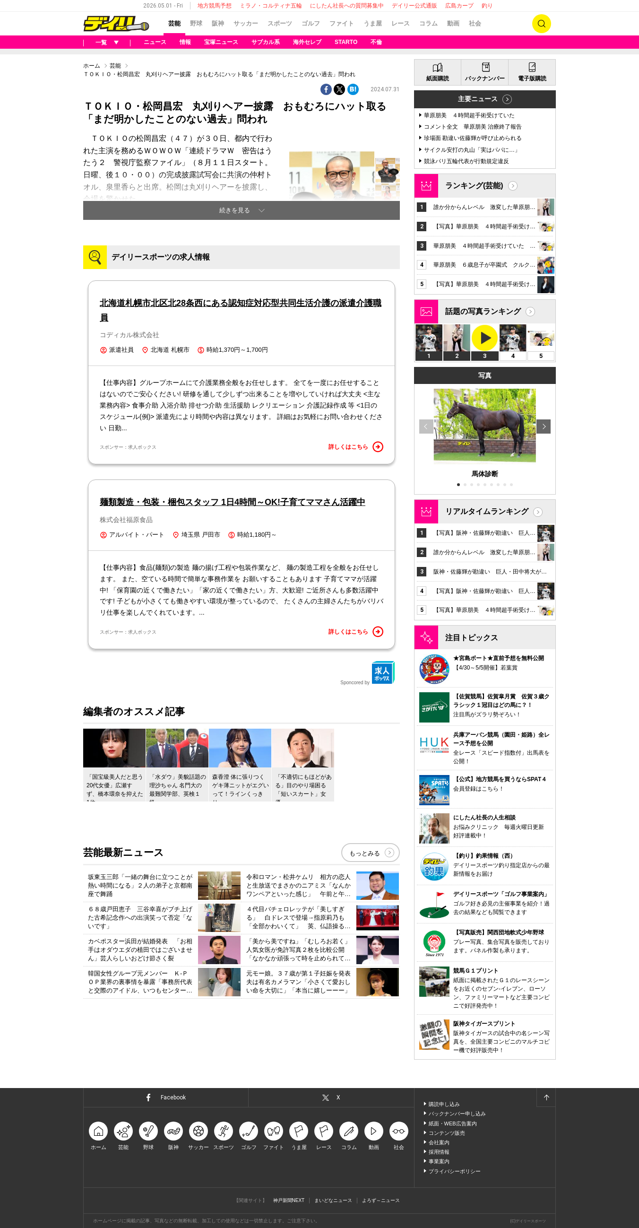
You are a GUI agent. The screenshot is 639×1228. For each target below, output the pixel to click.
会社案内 (439, 1142)
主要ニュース (478, 99)
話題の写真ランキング (483, 311)
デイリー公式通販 (414, 5)
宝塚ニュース (221, 42)
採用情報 (439, 1152)
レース (400, 23)
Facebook (173, 1097)
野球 (196, 23)
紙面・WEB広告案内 (453, 1123)
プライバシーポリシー (455, 1171)
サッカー (245, 23)
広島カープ (459, 5)
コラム (428, 23)
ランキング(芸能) (474, 186)
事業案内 (439, 1161)
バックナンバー (485, 78)
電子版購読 (532, 78)
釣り (487, 5)
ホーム (91, 65)
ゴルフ (311, 23)
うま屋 (372, 23)
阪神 (218, 23)
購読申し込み (444, 1104)
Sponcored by (367, 673)
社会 (475, 23)
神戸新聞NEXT (289, 1200)
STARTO (346, 42)
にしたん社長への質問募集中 (347, 5)
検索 (541, 23)
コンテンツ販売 (447, 1133)
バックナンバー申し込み (457, 1113)
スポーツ (280, 23)
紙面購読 (437, 78)
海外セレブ (307, 42)
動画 (453, 23)
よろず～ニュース (381, 1200)
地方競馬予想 (215, 5)
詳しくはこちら (355, 447)
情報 (185, 42)
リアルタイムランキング (486, 511)
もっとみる (364, 853)
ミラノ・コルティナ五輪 (271, 5)
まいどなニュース (333, 1200)
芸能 (174, 23)
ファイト (341, 23)
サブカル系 (265, 42)
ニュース (155, 42)
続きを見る (234, 210)
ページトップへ (545, 1097)
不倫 (376, 42)
